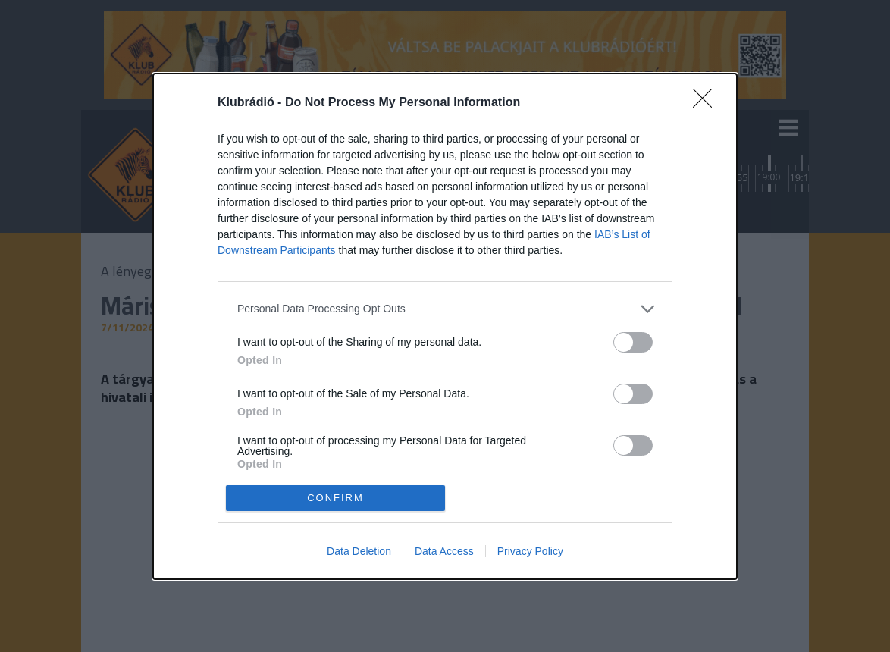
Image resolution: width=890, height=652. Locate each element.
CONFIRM (335, 497)
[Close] (707, 103)
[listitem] (445, 309)
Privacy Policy (530, 551)
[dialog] (445, 326)
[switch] (633, 342)
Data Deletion (359, 551)
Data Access (444, 551)
